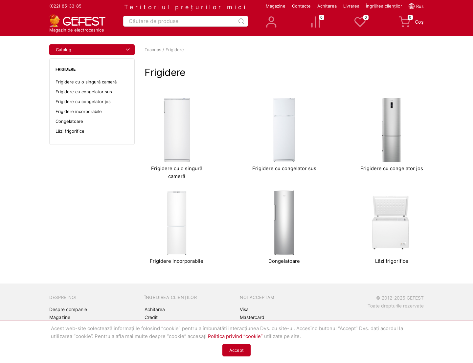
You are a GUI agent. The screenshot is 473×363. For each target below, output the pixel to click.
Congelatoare (69, 121)
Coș (411, 22)
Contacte (301, 6)
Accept (236, 350)
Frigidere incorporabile (79, 111)
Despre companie (68, 309)
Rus (420, 6)
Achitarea (327, 6)
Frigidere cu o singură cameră (86, 81)
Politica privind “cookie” (235, 336)
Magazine (275, 6)
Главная (153, 49)
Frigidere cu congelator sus (84, 91)
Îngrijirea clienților (384, 6)
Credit (151, 317)
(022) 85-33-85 (65, 6)
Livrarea (351, 6)
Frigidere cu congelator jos (83, 101)
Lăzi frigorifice (70, 131)
